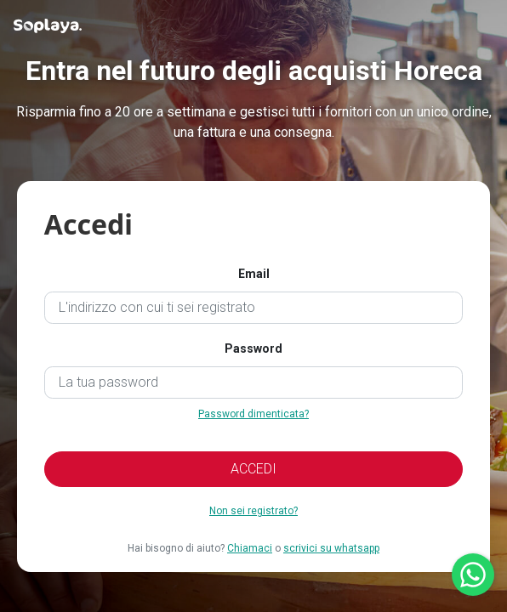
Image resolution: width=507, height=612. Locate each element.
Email (254, 273)
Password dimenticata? (253, 414)
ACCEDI (253, 469)
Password (253, 348)
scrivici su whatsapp (331, 548)
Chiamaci (249, 548)
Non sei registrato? (253, 511)
